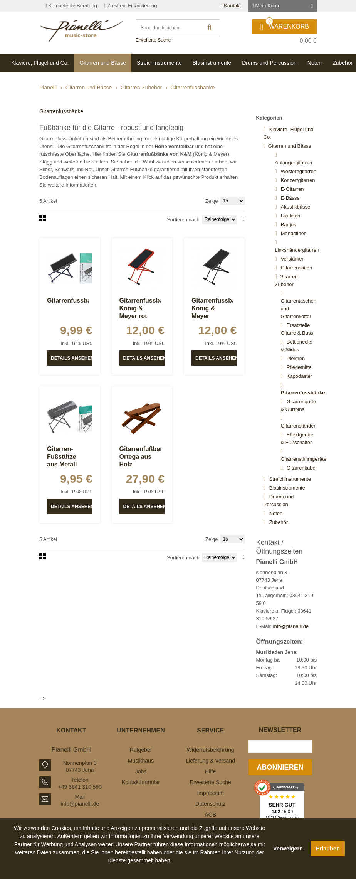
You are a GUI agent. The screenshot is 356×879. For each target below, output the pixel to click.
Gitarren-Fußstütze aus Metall (62, 457)
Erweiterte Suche (153, 40)
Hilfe (210, 771)
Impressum (210, 793)
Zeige (211, 201)
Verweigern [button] (288, 848)
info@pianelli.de (291, 626)
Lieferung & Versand (210, 761)
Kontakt (231, 5)
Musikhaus (141, 761)
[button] (139, 869)
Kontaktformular (141, 782)
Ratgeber (141, 750)
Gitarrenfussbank (72, 300)
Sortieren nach (183, 219)
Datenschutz (210, 804)
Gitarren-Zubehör (141, 87)
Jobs (141, 771)
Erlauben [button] (328, 848)
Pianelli (48, 87)
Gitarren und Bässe (88, 87)
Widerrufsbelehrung (210, 750)
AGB (210, 815)
